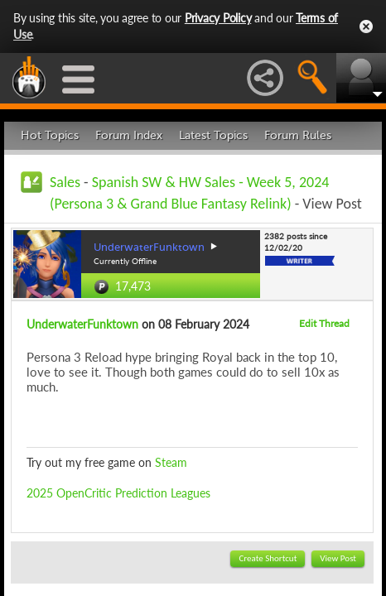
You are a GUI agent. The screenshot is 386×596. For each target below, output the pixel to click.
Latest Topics (213, 135)
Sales (65, 182)
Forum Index (128, 135)
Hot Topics (50, 135)
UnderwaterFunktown (82, 324)
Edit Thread (324, 323)
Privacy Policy (218, 18)
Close (366, 26)
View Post (338, 558)
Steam (171, 462)
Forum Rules (297, 135)
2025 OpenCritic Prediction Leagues (118, 493)
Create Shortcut (268, 558)
